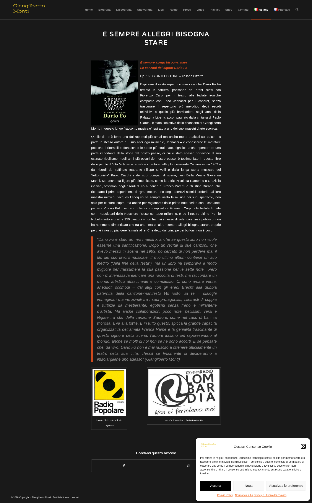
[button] (303, 446)
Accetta (215, 485)
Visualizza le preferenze (286, 485)
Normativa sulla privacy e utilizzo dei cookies (260, 495)
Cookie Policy (225, 495)
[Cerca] (297, 9)
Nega (249, 485)
